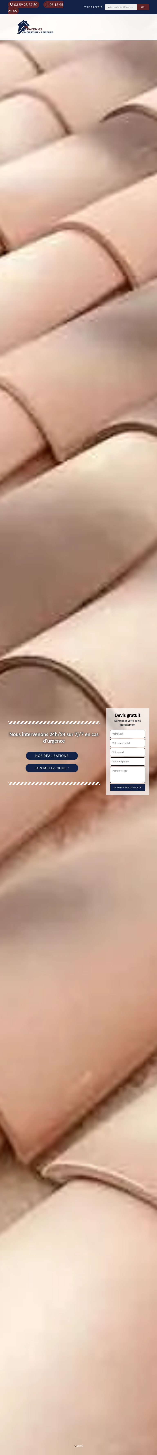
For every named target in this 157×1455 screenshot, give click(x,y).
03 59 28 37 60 (23, 4)
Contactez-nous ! (52, 768)
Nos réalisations (51, 756)
